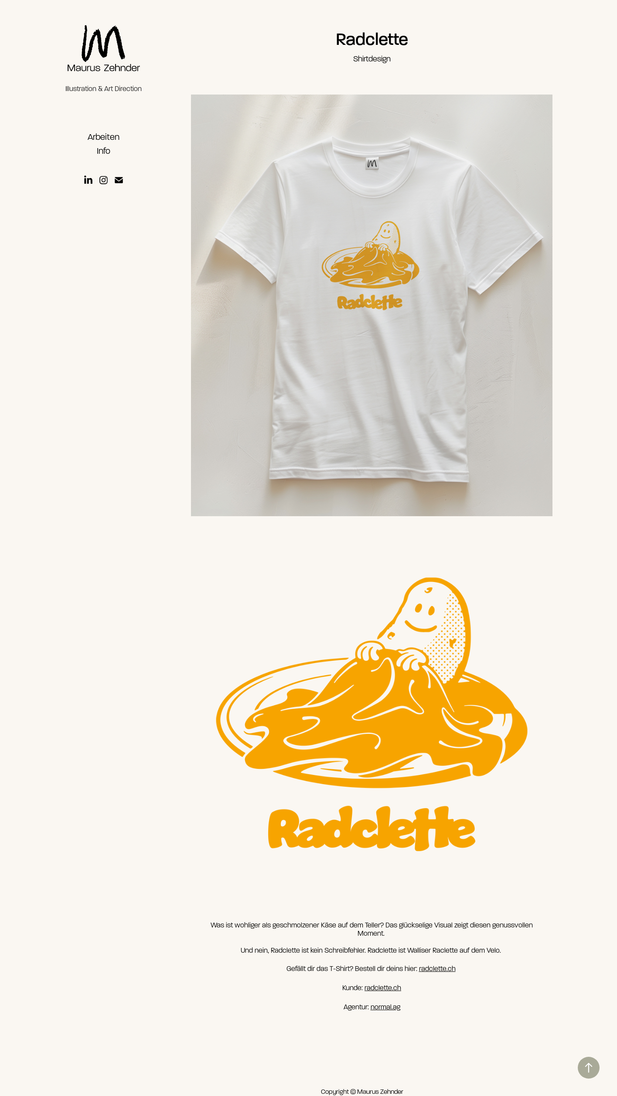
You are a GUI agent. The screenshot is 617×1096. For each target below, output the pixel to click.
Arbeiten (103, 137)
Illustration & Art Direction (103, 89)
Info (103, 151)
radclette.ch (437, 969)
